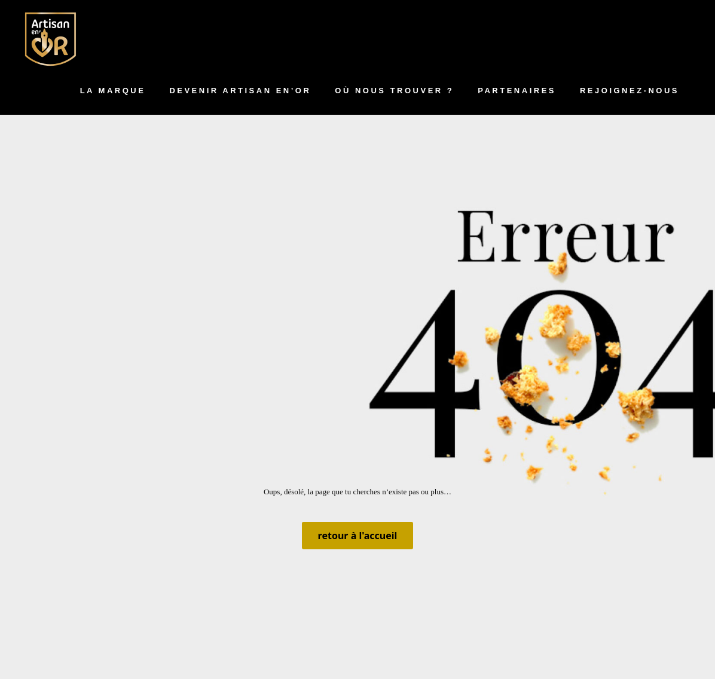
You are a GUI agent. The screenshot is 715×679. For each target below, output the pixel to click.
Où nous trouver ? (394, 90)
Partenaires (517, 90)
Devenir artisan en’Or (240, 90)
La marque (113, 90)
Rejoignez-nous (629, 90)
